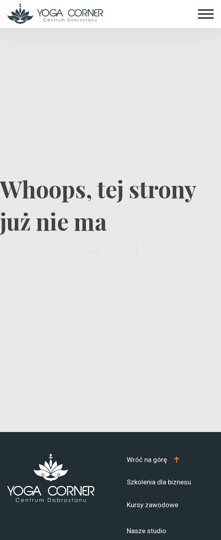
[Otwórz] (206, 14)
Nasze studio (146, 531)
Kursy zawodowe (152, 505)
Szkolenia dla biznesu (159, 482)
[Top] (153, 460)
